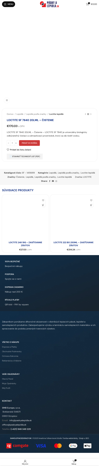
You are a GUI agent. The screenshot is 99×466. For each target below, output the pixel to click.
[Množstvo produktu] (12, 143)
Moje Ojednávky (9, 383)
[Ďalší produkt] (90, 114)
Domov (10, 114)
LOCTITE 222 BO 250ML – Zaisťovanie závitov (73, 244)
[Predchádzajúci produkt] (85, 114)
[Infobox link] (12, 264)
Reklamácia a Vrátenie (11, 360)
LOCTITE (87, 177)
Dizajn (81, 438)
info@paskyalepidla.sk (20, 420)
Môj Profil (6, 388)
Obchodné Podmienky (12, 351)
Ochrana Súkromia (10, 356)
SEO (87, 438)
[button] (43, 205)
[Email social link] (53, 181)
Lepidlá (20, 114)
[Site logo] (49, 4)
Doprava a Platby (9, 347)
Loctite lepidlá (56, 114)
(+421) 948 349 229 (21, 429)
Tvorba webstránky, (70, 438)
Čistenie (20, 177)
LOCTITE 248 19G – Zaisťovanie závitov (25, 244)
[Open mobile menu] (8, 4)
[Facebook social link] (49, 181)
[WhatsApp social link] (56, 181)
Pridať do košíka (29, 143)
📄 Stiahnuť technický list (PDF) (25, 156)
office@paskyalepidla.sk (14, 424)
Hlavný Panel (7, 379)
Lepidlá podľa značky (36, 114)
